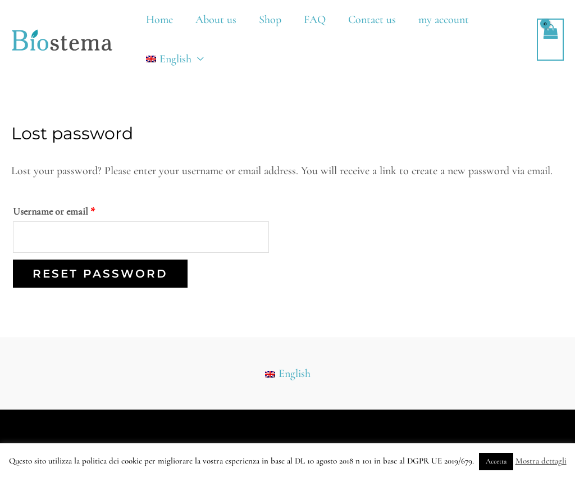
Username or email (72, 209)
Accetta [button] (496, 461)
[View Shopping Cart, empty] (550, 40)
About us (215, 19)
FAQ (315, 19)
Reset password (100, 273)
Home (159, 19)
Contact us (372, 19)
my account (443, 19)
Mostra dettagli (541, 461)
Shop (270, 19)
